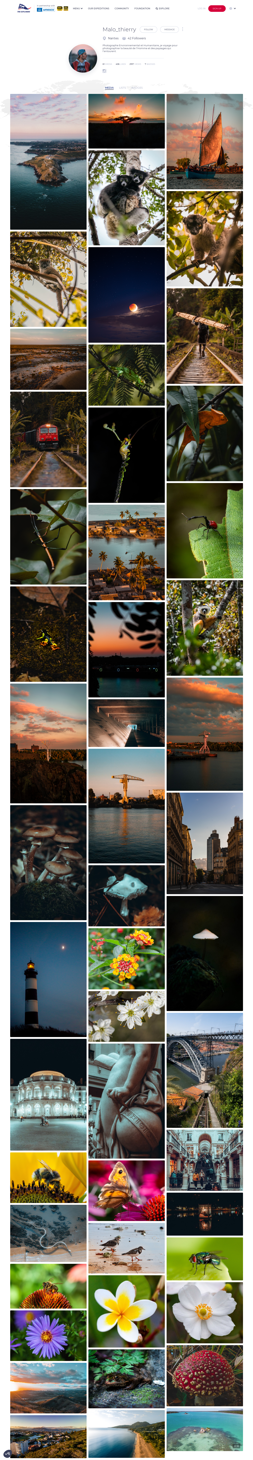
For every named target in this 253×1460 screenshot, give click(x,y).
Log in (202, 8)
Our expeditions (98, 8)
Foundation (142, 8)
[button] (7, 1453)
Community (122, 8)
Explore (163, 8)
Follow (148, 29)
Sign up (217, 8)
